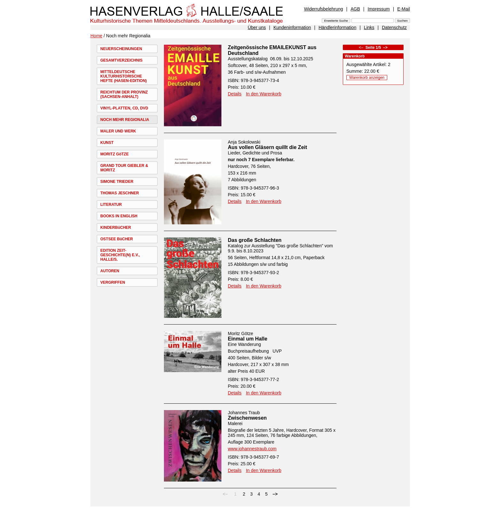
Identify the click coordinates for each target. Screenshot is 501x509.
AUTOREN (109, 271)
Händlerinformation (337, 27)
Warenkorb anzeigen (366, 77)
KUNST (106, 142)
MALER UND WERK (118, 131)
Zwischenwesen (247, 418)
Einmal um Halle (247, 338)
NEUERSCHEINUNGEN (121, 49)
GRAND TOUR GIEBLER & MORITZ (124, 167)
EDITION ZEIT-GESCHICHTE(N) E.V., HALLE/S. (120, 255)
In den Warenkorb (263, 93)
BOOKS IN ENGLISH (118, 216)
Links (369, 27)
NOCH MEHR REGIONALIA (124, 119)
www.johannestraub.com (252, 448)
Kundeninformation (292, 27)
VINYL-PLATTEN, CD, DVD (124, 108)
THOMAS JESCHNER (119, 193)
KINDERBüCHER (115, 227)
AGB (355, 8)
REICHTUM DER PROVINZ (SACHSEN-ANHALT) (124, 94)
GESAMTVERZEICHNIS (121, 60)
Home (96, 35)
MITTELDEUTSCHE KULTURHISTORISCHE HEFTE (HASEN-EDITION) (123, 76)
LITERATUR (111, 204)
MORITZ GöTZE (114, 154)
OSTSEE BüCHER (116, 239)
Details (235, 93)
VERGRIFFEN (112, 282)
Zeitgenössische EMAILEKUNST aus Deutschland (272, 50)
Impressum (378, 8)
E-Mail (403, 8)
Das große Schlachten (254, 240)
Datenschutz (394, 27)
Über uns (257, 27)
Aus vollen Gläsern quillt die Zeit (267, 147)
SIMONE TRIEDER (116, 181)
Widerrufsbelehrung (323, 8)
